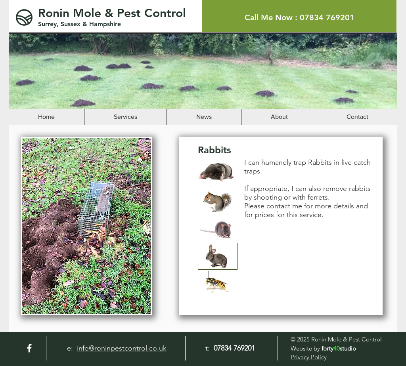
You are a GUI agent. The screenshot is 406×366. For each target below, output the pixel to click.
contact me (284, 206)
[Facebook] (29, 348)
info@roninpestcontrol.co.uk (122, 348)
